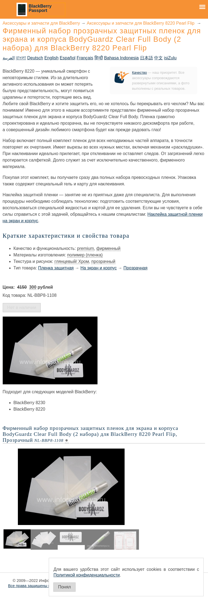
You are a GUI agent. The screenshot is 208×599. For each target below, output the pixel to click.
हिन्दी (99, 58)
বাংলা (21, 58)
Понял (64, 587)
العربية (9, 58)
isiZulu (170, 58)
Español (68, 58)
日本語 (146, 58)
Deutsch (35, 58)
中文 (158, 58)
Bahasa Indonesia (121, 58)
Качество (139, 72)
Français (85, 58)
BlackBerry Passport (40, 8)
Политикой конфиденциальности (86, 575)
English (51, 58)
